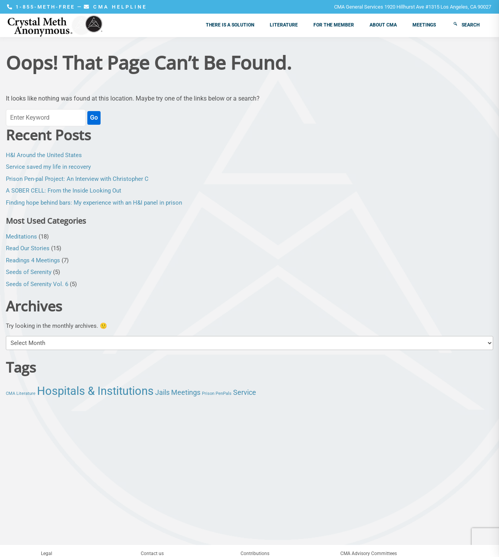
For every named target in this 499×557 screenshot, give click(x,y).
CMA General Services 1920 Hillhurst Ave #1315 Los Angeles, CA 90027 (412, 7)
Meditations (21, 236)
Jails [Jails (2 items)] (162, 392)
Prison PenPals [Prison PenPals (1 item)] (217, 393)
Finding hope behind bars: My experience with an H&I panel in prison (94, 202)
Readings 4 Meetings (33, 260)
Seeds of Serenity (28, 272)
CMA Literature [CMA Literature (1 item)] (20, 393)
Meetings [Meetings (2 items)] (185, 392)
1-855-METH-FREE (42, 7)
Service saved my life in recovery (48, 166)
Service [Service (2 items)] (244, 392)
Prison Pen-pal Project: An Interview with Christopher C (77, 178)
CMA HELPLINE (115, 7)
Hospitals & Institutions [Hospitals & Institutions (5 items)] (95, 391)
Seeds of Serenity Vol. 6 (37, 284)
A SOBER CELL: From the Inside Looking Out (63, 190)
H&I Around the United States (44, 155)
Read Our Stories (28, 248)
